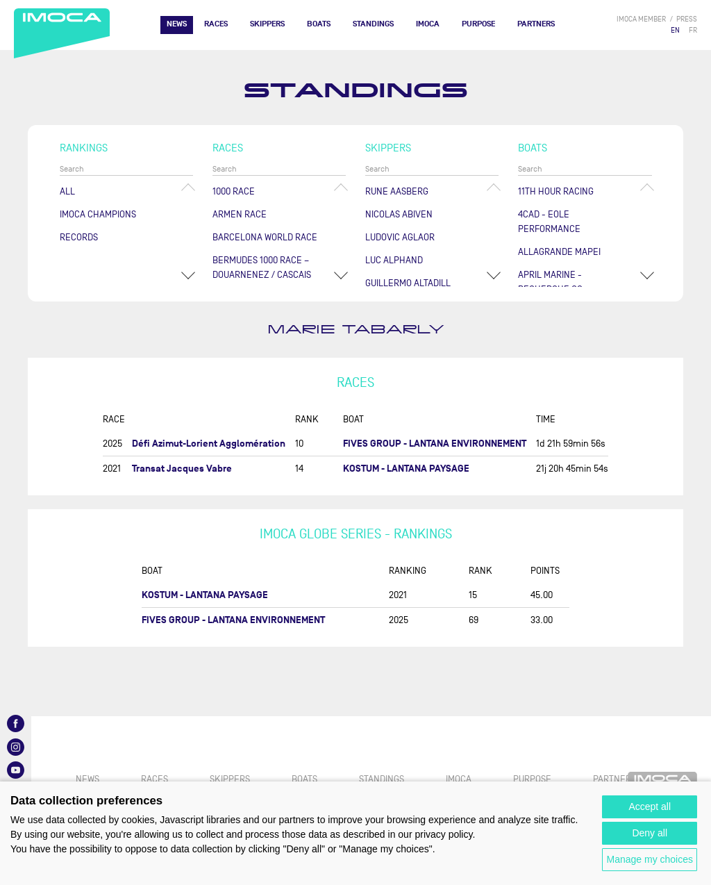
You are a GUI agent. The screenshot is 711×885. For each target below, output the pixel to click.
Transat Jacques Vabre (182, 468)
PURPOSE (478, 24)
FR (693, 30)
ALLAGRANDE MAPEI (559, 252)
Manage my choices (649, 859)
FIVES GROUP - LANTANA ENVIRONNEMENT (434, 443)
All (67, 191)
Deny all (649, 832)
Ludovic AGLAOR (400, 237)
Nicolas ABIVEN (399, 214)
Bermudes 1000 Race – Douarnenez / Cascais (261, 267)
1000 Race (233, 191)
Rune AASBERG (396, 191)
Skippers (267, 24)
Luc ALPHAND (394, 260)
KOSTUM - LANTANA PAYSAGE (406, 468)
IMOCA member (641, 19)
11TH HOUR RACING (556, 191)
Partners (536, 24)
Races (216, 24)
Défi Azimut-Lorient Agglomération (208, 443)
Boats (319, 24)
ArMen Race (239, 214)
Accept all (649, 806)
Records (79, 237)
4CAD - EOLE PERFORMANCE (549, 221)
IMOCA (428, 24)
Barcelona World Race (264, 237)
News (177, 24)
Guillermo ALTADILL (408, 283)
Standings (373, 24)
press (686, 19)
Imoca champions (98, 214)
